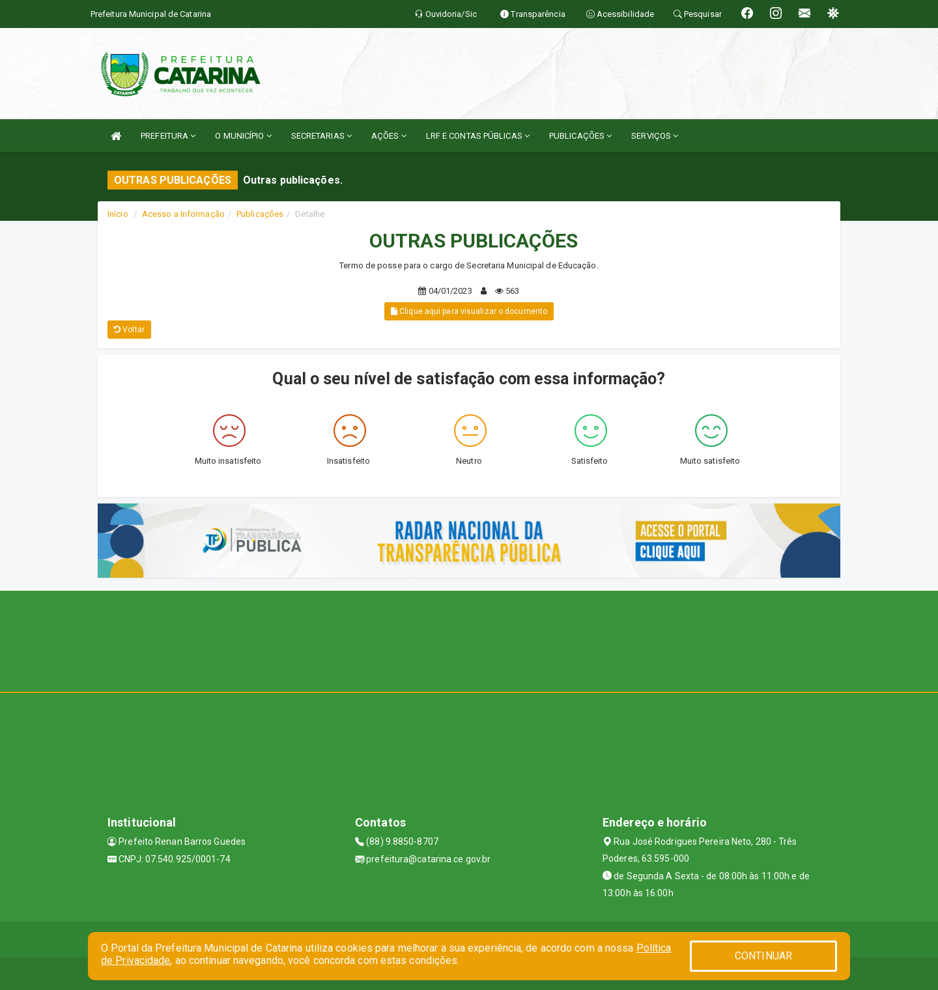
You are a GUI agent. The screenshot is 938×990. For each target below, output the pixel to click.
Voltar (129, 329)
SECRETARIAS (321, 136)
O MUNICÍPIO (243, 136)
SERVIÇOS (654, 136)
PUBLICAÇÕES (580, 136)
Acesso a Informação (183, 214)
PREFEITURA (168, 136)
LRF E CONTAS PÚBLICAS (478, 136)
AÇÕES (388, 136)
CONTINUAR (763, 956)
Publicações (259, 214)
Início (117, 214)
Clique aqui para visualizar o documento (469, 311)
